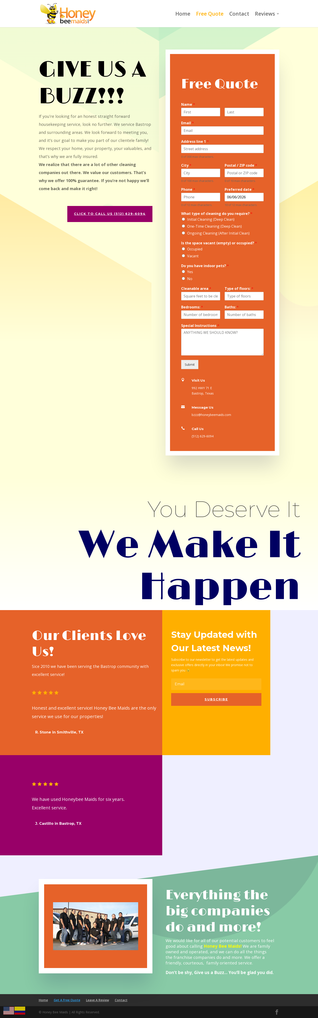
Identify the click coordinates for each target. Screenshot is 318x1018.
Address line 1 (195, 141)
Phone (188, 189)
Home (182, 14)
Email (187, 123)
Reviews (265, 14)
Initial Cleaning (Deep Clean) (210, 219)
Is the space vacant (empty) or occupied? (219, 243)
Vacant (193, 255)
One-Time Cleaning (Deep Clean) (214, 226)
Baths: (232, 307)
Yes (190, 271)
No (189, 278)
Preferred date (239, 189)
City (186, 165)
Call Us (198, 429)
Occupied (194, 249)
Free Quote (210, 14)
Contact (239, 14)
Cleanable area (196, 288)
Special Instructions (200, 325)
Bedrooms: (192, 307)
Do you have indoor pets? (205, 266)
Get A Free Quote (67, 1000)
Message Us (202, 407)
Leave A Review (97, 1000)
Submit (190, 364)
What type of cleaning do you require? (216, 213)
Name (188, 104)
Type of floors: (239, 288)
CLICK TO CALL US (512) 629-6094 (102, 214)
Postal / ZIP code (241, 165)
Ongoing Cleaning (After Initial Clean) (218, 233)
